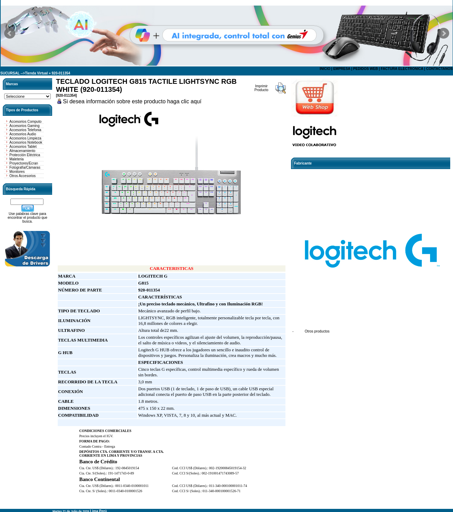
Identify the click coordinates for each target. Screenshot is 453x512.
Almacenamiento (22, 151)
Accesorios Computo (25, 121)
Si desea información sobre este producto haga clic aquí (132, 101)
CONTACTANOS (439, 69)
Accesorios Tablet (23, 147)
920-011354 (61, 73)
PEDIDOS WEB (365, 69)
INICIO (324, 69)
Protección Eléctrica (24, 155)
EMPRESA (341, 69)
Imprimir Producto (261, 88)
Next (443, 33)
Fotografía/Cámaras (24, 167)
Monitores (17, 172)
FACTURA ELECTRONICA (402, 69)
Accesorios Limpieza (25, 138)
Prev (9, 33)
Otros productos (317, 331)
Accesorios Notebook (25, 142)
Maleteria (16, 159)
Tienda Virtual (36, 73)
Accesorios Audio (22, 134)
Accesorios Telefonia (25, 130)
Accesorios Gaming (24, 126)
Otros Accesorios (22, 176)
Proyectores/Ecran (23, 163)
